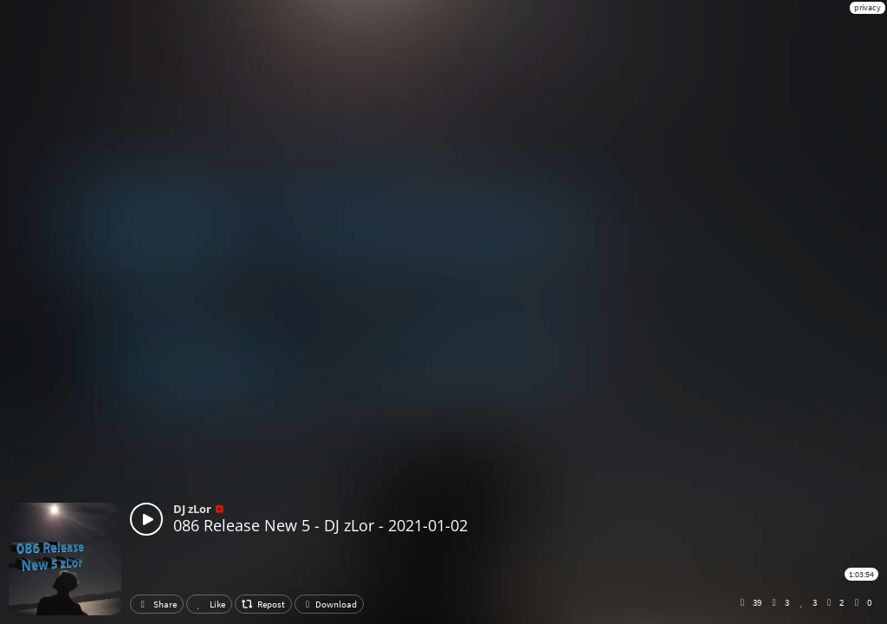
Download (329, 604)
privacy (867, 7)
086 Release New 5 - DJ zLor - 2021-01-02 (320, 525)
